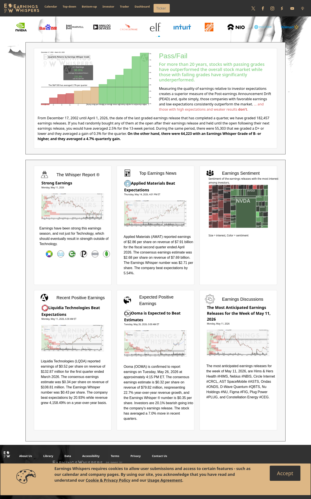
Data (67, 456)
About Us (25, 456)
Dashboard (142, 6)
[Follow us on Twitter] (253, 8)
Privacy (135, 456)
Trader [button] (124, 6)
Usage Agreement (164, 480)
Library (48, 456)
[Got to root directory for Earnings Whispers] (21, 8)
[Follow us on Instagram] (272, 8)
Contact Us (159, 456)
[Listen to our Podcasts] (302, 8)
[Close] (285, 473)
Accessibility (91, 456)
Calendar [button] (50, 6)
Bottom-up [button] (89, 6)
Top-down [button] (69, 6)
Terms (115, 456)
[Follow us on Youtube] (292, 8)
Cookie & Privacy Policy (108, 480)
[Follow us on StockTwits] (282, 8)
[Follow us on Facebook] (263, 8)
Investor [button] (108, 6)
